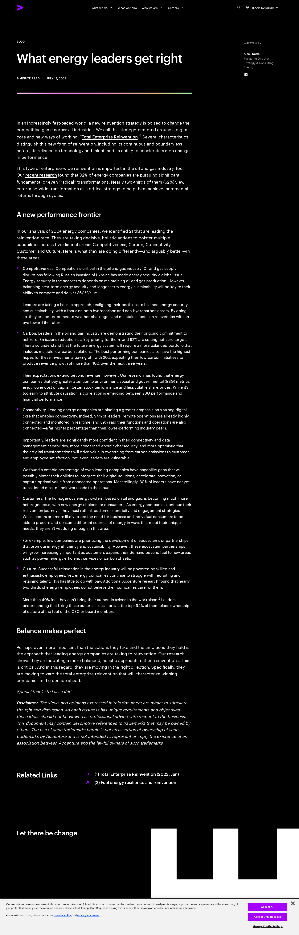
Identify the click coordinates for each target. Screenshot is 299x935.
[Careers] (176, 7)
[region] (149, 916)
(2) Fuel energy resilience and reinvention (135, 782)
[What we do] (102, 7)
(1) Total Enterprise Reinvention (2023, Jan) (137, 774)
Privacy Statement (88, 915)
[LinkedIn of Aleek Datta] (246, 75)
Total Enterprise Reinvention (110, 136)
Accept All (267, 907)
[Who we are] (152, 7)
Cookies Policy (63, 915)
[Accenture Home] (29, 7)
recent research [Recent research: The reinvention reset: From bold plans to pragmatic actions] (41, 175)
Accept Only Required (267, 917)
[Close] (293, 903)
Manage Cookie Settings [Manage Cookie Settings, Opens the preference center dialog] (268, 926)
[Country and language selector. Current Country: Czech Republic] (262, 7)
